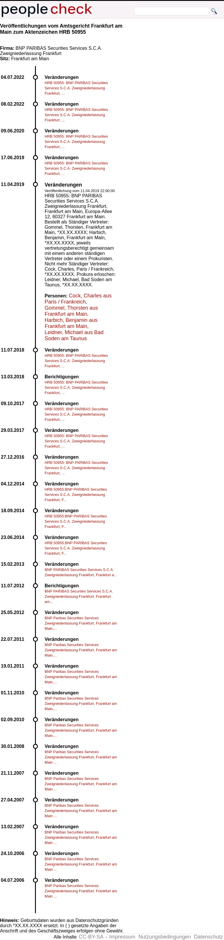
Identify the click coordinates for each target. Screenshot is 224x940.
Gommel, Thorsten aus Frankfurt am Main (71, 311)
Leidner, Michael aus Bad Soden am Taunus (74, 335)
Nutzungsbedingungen (164, 937)
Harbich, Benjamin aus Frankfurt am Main (71, 323)
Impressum (122, 937)
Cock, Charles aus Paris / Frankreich (78, 299)
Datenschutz (208, 937)
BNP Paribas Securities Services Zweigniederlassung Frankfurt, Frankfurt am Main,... (81, 623)
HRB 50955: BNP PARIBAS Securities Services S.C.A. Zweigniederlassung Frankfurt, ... (76, 88)
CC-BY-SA (91, 937)
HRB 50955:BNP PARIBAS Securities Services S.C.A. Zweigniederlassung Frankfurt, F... (76, 494)
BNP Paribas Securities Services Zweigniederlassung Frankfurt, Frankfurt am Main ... (81, 757)
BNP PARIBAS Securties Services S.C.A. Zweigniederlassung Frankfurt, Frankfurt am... (79, 596)
